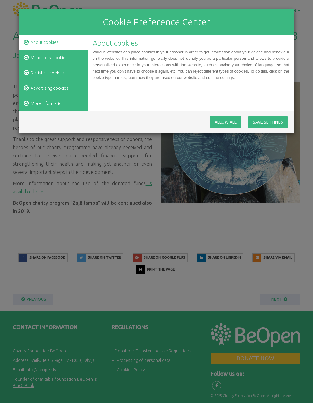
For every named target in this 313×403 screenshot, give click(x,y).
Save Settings (268, 122)
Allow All (226, 122)
